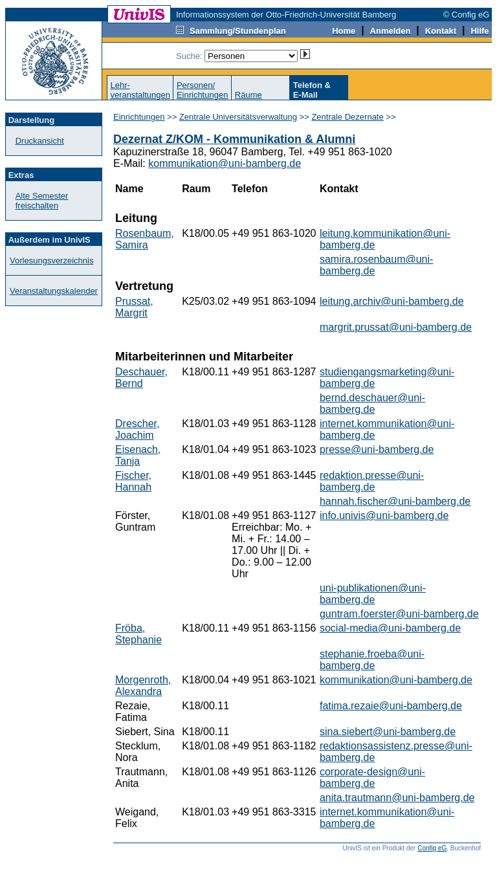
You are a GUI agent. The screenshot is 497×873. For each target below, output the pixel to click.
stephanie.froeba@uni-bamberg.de (372, 659)
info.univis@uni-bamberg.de (384, 515)
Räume (248, 95)
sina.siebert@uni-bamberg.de (388, 731)
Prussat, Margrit (134, 307)
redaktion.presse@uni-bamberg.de (372, 481)
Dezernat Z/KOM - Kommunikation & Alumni (234, 139)
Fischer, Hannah (133, 481)
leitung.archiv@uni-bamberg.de (392, 301)
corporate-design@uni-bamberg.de (372, 777)
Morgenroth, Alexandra (143, 685)
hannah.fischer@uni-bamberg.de (395, 501)
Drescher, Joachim (137, 429)
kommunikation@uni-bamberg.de (224, 163)
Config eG (432, 848)
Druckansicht (40, 141)
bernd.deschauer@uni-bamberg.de (372, 403)
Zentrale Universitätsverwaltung (238, 117)
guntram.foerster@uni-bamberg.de (399, 613)
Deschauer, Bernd (141, 377)
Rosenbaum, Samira (144, 239)
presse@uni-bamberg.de (377, 449)
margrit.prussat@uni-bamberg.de (396, 327)
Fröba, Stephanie (138, 634)
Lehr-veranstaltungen (140, 90)
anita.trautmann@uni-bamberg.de (397, 797)
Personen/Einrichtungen (202, 90)
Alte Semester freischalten (42, 200)
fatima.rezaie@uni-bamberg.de (391, 705)
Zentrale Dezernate (347, 117)
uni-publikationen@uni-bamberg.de (373, 593)
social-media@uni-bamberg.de (390, 628)
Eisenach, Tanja (137, 455)
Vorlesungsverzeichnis (51, 260)
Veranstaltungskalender (54, 291)
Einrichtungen (139, 117)
